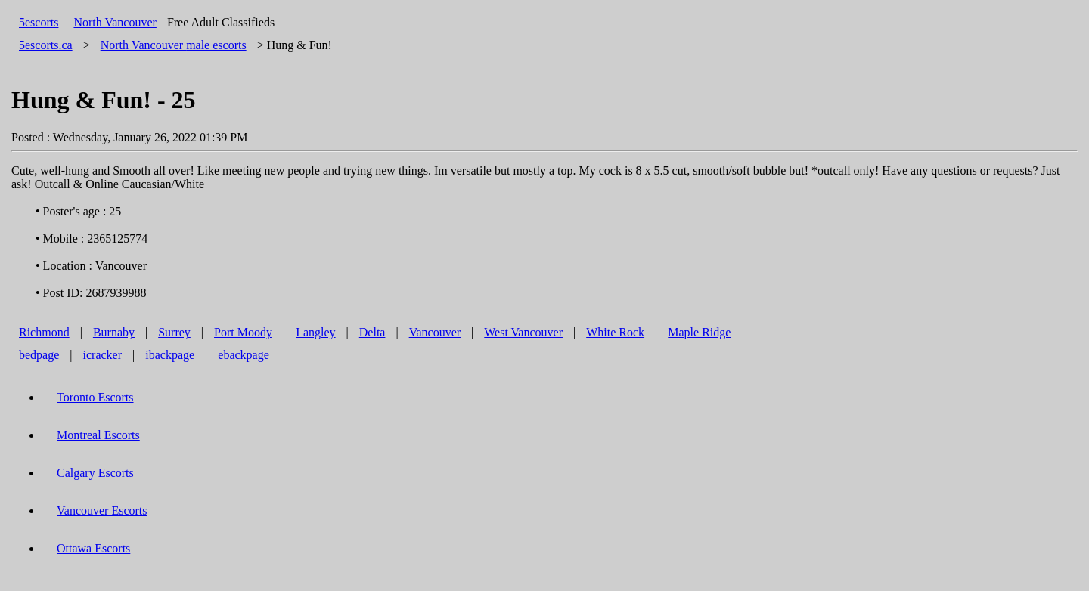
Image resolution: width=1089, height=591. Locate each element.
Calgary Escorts (95, 472)
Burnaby (114, 332)
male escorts (174, 45)
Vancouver (435, 332)
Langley (315, 332)
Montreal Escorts (98, 435)
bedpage (39, 354)
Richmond (44, 332)
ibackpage (169, 354)
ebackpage (243, 354)
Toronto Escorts (95, 397)
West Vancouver (523, 332)
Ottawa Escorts (93, 548)
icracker (103, 354)
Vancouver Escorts (102, 510)
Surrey (174, 332)
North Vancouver (114, 22)
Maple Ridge (699, 332)
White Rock (615, 332)
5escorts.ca (46, 45)
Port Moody (243, 332)
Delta (372, 332)
